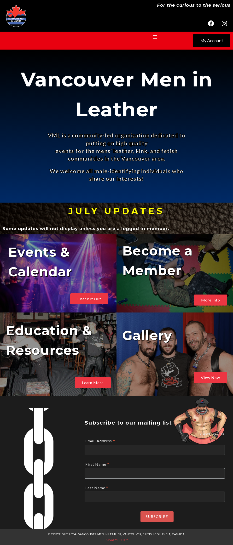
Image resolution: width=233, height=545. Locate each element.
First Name (97, 464)
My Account (211, 40)
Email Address (100, 441)
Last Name (97, 488)
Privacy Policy (116, 540)
